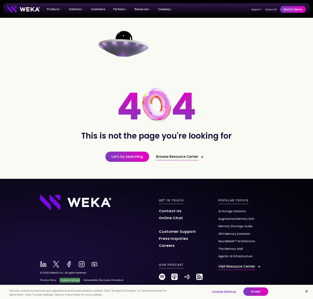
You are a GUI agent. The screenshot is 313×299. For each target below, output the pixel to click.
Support (256, 9)
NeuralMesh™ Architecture (236, 241)
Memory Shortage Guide (235, 226)
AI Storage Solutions (232, 211)
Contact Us (271, 9)
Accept (256, 291)
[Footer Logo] (75, 202)
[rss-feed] (199, 278)
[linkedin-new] (43, 264)
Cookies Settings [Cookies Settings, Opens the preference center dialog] (224, 291)
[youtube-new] (94, 264)
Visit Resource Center (236, 266)
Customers (98, 9)
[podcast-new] (174, 278)
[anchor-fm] (187, 278)
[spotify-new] (162, 278)
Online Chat (171, 217)
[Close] (306, 291)
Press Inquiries (173, 238)
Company (165, 9)
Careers (167, 245)
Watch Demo (292, 9)
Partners (120, 9)
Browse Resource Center (177, 156)
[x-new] (56, 264)
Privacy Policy (48, 280)
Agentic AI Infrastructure (235, 256)
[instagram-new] (81, 264)
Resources (142, 9)
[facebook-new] (69, 264)
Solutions (76, 9)
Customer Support (177, 231)
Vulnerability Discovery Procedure (103, 280)
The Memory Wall (230, 249)
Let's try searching (127, 156)
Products (54, 9)
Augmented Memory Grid (236, 219)
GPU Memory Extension (234, 234)
